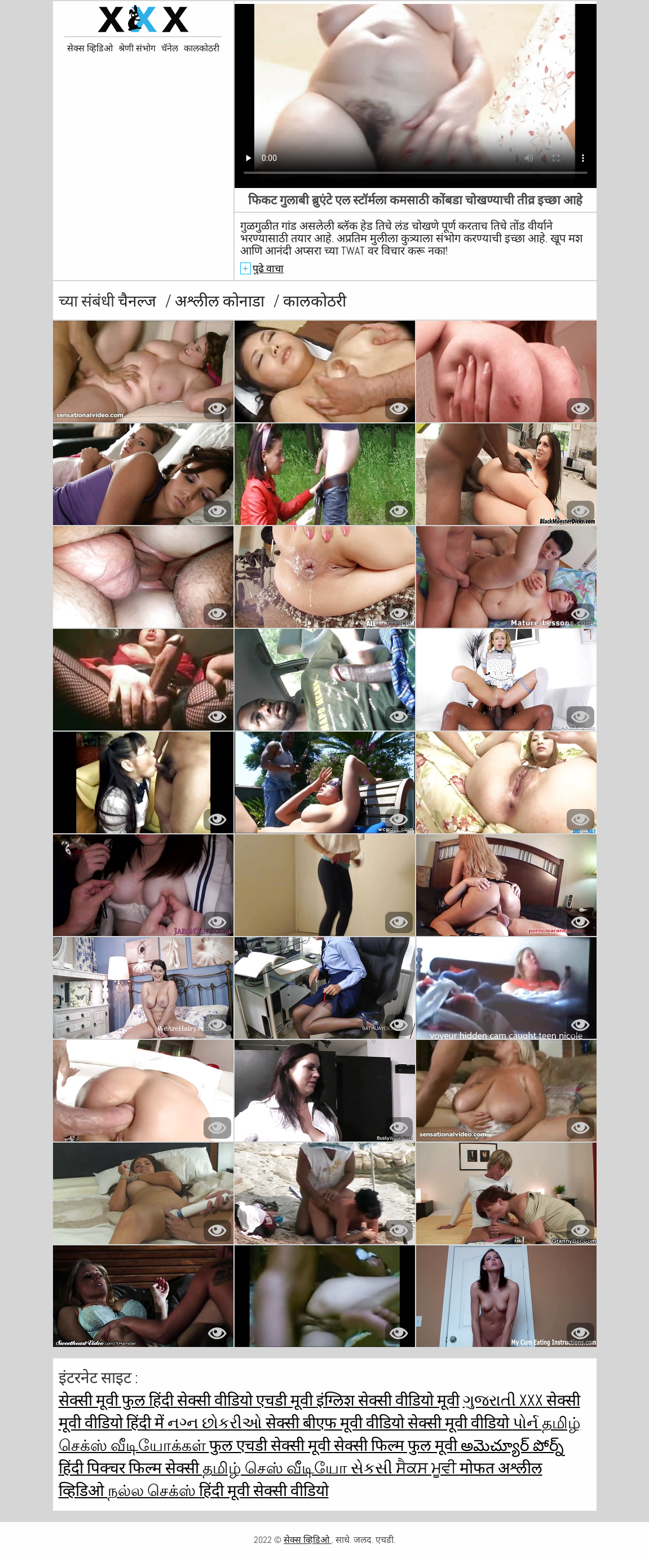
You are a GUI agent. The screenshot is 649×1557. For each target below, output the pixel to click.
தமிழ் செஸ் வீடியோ (276, 1468)
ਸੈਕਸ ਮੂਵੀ (428, 1468)
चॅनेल (169, 48)
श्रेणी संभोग (137, 48)
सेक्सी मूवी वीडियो (460, 1423)
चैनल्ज (139, 301)
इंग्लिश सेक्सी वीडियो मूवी (388, 1400)
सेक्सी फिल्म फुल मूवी (397, 1445)
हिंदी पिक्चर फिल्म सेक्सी (130, 1468)
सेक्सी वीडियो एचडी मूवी (246, 1400)
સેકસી (373, 1468)
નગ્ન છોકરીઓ (216, 1423)
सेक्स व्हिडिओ (90, 48)
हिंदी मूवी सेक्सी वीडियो (264, 1491)
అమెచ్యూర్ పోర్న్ (512, 1445)
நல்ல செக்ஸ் (153, 1491)
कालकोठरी (201, 48)
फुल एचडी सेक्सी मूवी (271, 1445)
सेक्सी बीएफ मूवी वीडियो (337, 1423)
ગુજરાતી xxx (504, 1400)
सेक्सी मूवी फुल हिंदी (118, 1400)
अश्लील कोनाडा (221, 301)
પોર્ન (527, 1423)
